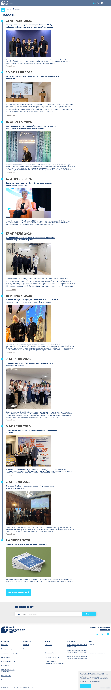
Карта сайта (105, 629)
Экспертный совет (51, 653)
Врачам (47, 641)
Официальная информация (9, 653)
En (97, 3)
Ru (94, 3)
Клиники (26, 644)
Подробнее (10, 66)
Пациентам (27, 641)
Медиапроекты (6, 665)
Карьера (4, 680)
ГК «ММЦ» (4, 644)
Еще (90, 641)
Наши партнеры (6, 675)
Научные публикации (52, 657)
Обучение (48, 644)
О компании (5, 641)
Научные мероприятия (52, 649)
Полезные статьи (94, 649)
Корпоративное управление (10, 649)
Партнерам (71, 641)
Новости (92, 644)
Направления (27, 649)
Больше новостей (18, 592)
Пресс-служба (5, 657)
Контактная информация (100, 627)
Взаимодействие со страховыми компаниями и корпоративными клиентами (77, 658)
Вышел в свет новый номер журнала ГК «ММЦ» (26, 544)
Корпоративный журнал (8, 661)
